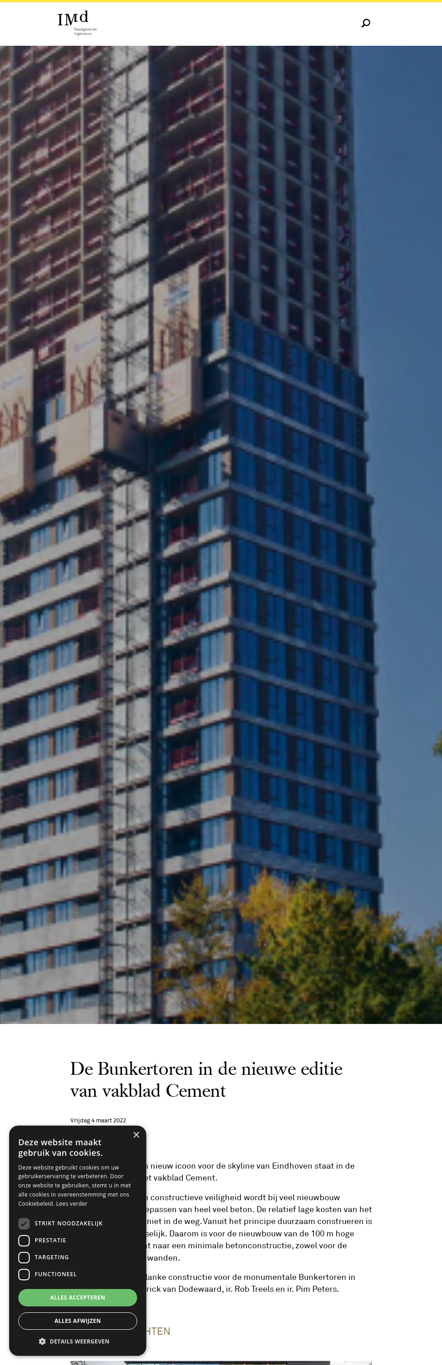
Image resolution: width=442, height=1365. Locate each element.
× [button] (136, 1135)
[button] (77, 1341)
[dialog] (77, 1241)
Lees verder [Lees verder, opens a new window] (72, 1204)
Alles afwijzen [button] (77, 1321)
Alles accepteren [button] (78, 1297)
